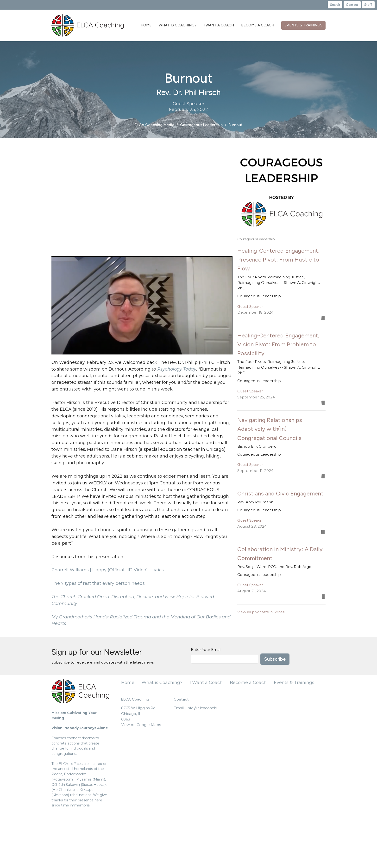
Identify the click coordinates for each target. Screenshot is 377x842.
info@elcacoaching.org (204, 708)
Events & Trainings (303, 25)
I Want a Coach (219, 25)
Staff (368, 4)
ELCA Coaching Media (154, 124)
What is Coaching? (177, 25)
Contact (352, 4)
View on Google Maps (141, 724)
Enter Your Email (206, 649)
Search (335, 4)
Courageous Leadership (201, 124)
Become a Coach (257, 25)
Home (146, 25)
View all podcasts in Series (260, 612)
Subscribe (275, 659)
